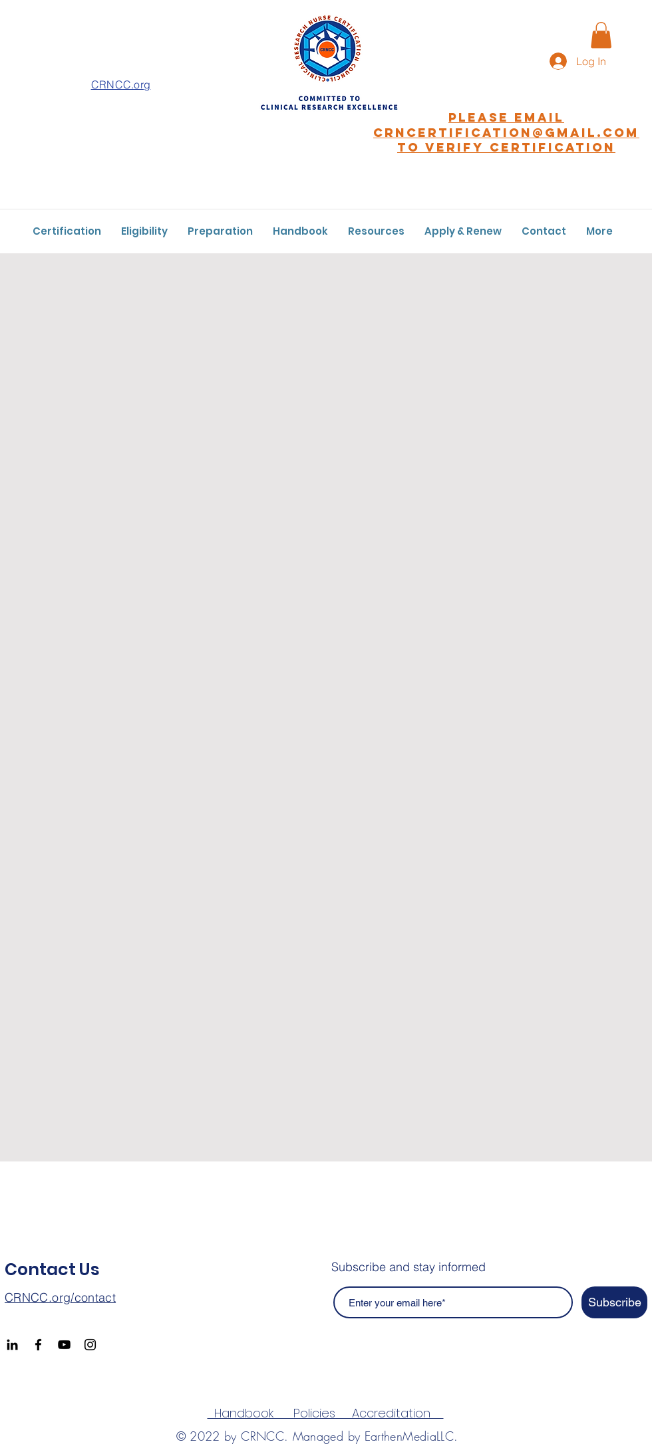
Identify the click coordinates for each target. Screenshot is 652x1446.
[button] (601, 35)
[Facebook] (38, 1344)
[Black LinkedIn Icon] (12, 1344)
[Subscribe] (614, 1302)
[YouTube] (64, 1344)
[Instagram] (90, 1344)
